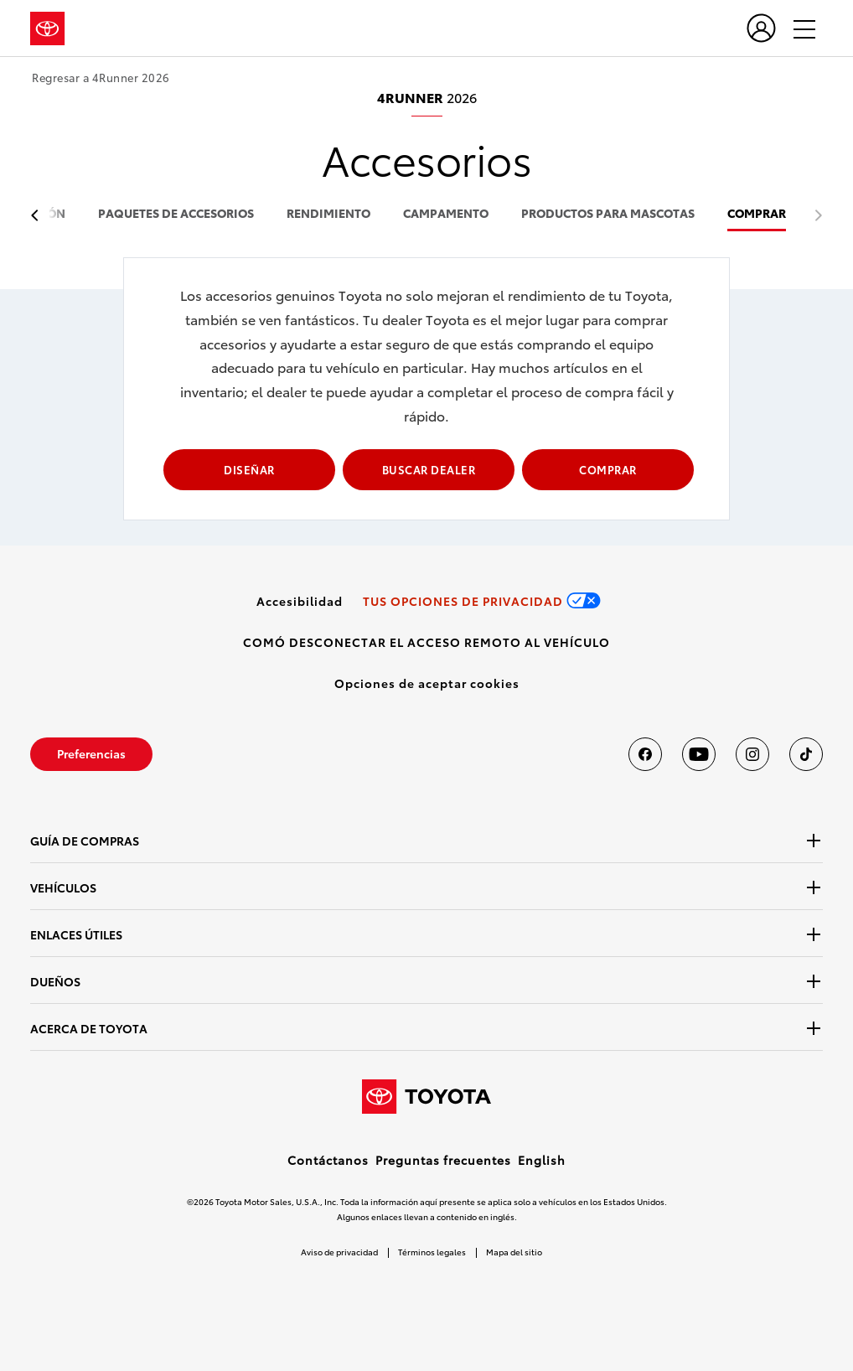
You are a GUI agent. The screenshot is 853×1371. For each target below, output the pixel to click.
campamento (446, 214)
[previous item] (38, 216)
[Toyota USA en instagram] (752, 754)
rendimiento (328, 214)
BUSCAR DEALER (429, 469)
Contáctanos (328, 1160)
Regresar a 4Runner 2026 (101, 77)
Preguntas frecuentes (443, 1160)
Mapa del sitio (514, 1251)
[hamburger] (797, 28)
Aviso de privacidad (339, 1251)
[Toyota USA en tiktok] (806, 754)
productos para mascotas (608, 214)
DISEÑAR (249, 469)
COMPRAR (756, 214)
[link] (299, 600)
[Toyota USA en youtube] (699, 754)
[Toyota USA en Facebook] (645, 754)
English (542, 1160)
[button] (427, 683)
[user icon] (761, 28)
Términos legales (432, 1251)
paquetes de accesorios (176, 214)
